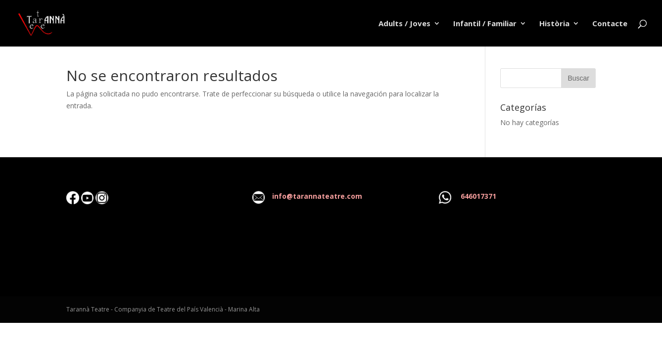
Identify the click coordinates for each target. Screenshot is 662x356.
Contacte (609, 24)
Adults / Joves (404, 24)
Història (554, 24)
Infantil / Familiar (485, 24)
